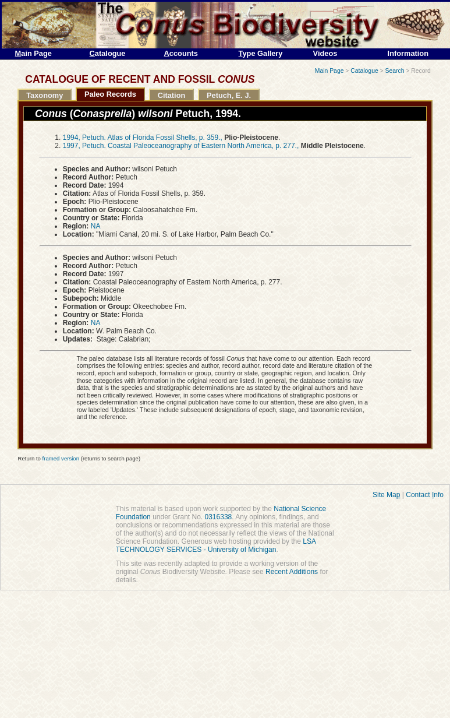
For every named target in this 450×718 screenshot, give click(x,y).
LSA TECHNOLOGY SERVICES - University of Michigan (216, 545)
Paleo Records (110, 94)
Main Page (329, 71)
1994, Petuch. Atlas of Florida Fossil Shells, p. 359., (142, 137)
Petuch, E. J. (229, 95)
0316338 (218, 517)
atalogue (108, 53)
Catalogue (364, 71)
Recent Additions (291, 572)
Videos (325, 53)
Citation (172, 95)
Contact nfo (425, 495)
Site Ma (386, 495)
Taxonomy (44, 95)
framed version (60, 458)
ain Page (33, 53)
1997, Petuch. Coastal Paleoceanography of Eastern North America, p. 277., (181, 146)
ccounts (181, 53)
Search (395, 71)
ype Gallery (261, 53)
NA (96, 226)
